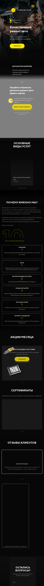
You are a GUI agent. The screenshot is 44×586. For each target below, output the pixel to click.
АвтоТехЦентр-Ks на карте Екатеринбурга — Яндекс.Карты (15, 546)
